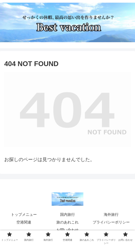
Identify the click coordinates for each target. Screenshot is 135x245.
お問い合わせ (67, 230)
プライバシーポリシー (111, 222)
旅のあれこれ (67, 222)
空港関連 (23, 222)
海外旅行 (111, 214)
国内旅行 (67, 214)
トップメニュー (24, 214)
